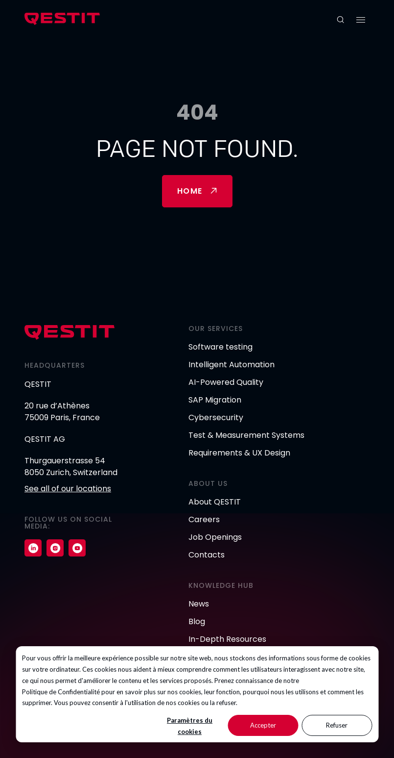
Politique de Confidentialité (61, 692)
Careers (204, 519)
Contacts (206, 555)
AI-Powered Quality (225, 382)
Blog (196, 621)
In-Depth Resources (227, 639)
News (198, 604)
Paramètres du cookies (189, 725)
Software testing (220, 347)
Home (190, 191)
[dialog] (197, 694)
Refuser (337, 725)
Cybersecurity (215, 417)
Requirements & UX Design (239, 453)
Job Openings (215, 537)
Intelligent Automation (231, 364)
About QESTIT (214, 502)
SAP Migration (214, 400)
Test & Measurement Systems (246, 435)
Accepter (263, 725)
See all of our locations (67, 488)
